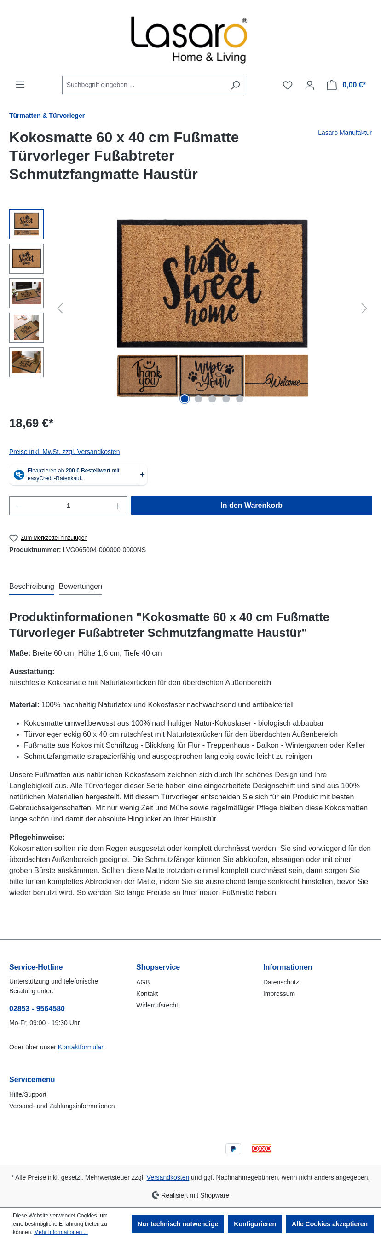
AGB (143, 982)
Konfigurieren (255, 1224)
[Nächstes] (364, 308)
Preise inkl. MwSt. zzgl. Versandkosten (64, 451)
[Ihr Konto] (310, 85)
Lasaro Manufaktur (345, 132)
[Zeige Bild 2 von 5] (198, 398)
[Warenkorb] (346, 85)
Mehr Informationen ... (61, 1232)
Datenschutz (281, 982)
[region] (190, 308)
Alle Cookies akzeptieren (330, 1224)
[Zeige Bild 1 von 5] (184, 398)
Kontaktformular (80, 1047)
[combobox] (143, 85)
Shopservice (158, 967)
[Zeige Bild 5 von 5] (239, 398)
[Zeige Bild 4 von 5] (226, 398)
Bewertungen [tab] (80, 586)
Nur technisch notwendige (178, 1224)
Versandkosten (168, 1177)
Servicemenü (32, 1079)
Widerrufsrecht (157, 1005)
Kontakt (147, 993)
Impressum (279, 993)
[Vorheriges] (60, 308)
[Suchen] (235, 85)
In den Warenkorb (251, 505)
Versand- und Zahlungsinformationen (62, 1106)
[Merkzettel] (288, 85)
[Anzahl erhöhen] (118, 505)
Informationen (287, 967)
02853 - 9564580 (37, 1009)
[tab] (31, 587)
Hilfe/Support (27, 1094)
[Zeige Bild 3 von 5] (212, 398)
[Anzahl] (68, 505)
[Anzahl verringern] (19, 505)
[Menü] (20, 85)
